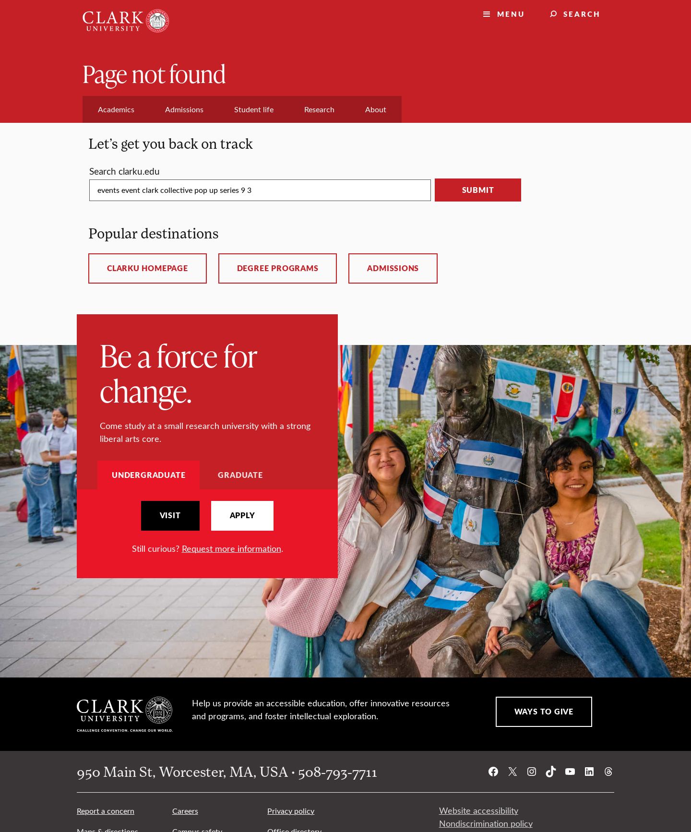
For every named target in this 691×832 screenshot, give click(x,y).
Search (582, 14)
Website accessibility (478, 810)
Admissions (393, 268)
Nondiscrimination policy (486, 823)
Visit (170, 515)
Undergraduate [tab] (148, 474)
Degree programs (278, 268)
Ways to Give (543, 711)
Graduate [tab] (240, 474)
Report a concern (105, 811)
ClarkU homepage (147, 268)
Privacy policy (290, 811)
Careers (185, 811)
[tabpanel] (207, 528)
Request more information (231, 548)
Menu (511, 14)
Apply (242, 515)
